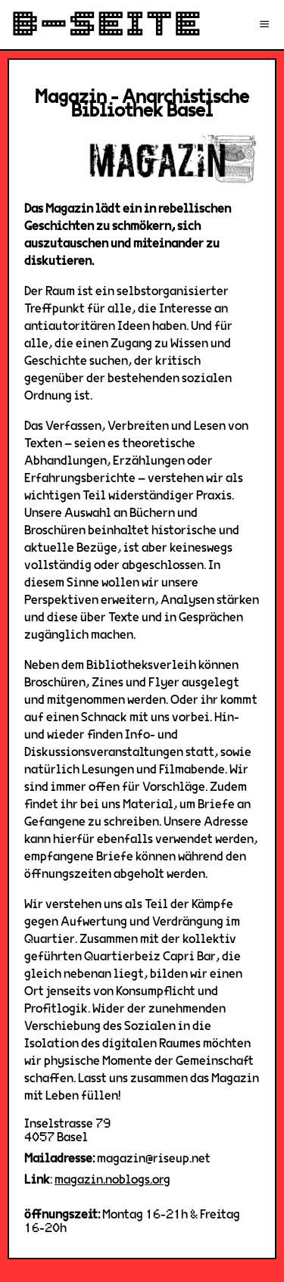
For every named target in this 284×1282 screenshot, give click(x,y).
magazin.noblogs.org (112, 1179)
